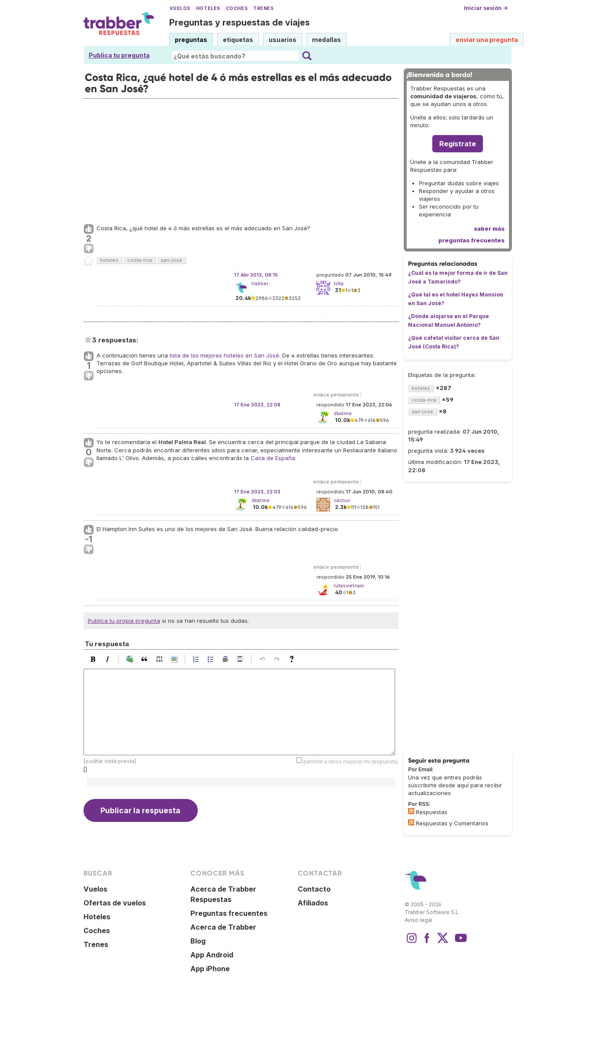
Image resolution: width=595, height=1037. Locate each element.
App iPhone (210, 968)
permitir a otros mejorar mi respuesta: (351, 761)
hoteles (109, 260)
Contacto (314, 889)
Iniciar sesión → (486, 8)
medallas (326, 39)
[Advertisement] (241, 159)
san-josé (171, 260)
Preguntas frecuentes (228, 913)
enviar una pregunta (487, 39)
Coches (237, 8)
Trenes (263, 8)
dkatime (260, 500)
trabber (259, 283)
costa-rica (139, 260)
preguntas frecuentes (471, 240)
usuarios (282, 39)
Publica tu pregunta (119, 55)
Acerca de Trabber (223, 927)
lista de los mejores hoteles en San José (224, 355)
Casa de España (273, 457)
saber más (489, 228)
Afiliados (313, 903)
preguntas (191, 39)
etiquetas (238, 39)
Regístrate (457, 143)
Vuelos (180, 8)
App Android (211, 954)
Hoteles (208, 8)
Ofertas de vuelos (115, 903)
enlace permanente (336, 395)
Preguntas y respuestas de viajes (239, 22)
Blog (198, 941)
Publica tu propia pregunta (124, 620)
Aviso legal (418, 920)
